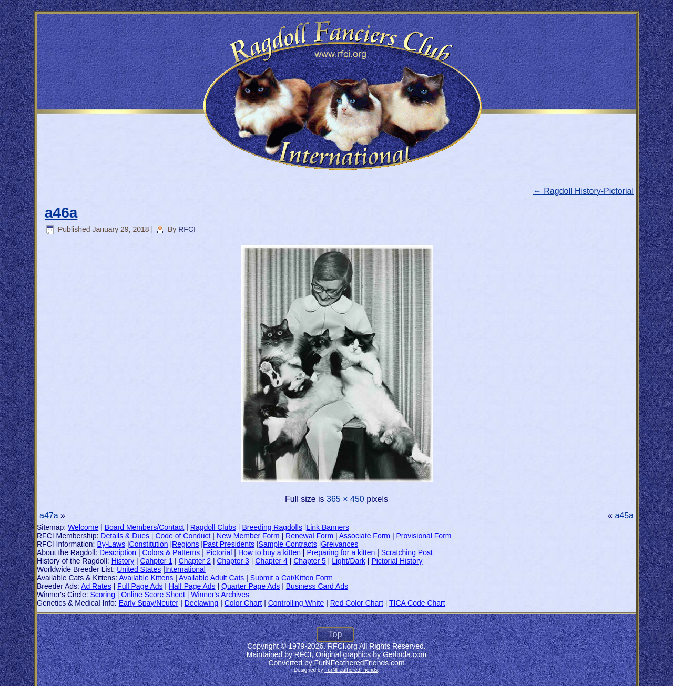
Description (117, 552)
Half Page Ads (192, 586)
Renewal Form (309, 535)
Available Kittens (146, 578)
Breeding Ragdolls (272, 527)
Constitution (148, 544)
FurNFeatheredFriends (351, 670)
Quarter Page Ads (250, 586)
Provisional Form (423, 535)
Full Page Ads (139, 586)
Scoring (102, 594)
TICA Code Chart (417, 603)
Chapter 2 (195, 561)
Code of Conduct (182, 535)
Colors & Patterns (171, 552)
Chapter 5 (309, 561)
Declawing (202, 603)
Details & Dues (124, 535)
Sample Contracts (288, 544)
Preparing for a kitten (341, 552)
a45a (624, 515)
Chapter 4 (271, 561)
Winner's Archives (220, 594)
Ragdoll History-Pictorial (583, 191)
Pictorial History (396, 561)
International (185, 569)
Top (335, 634)
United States (139, 569)
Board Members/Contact (145, 527)
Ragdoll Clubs (213, 527)
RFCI (187, 229)
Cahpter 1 (156, 561)
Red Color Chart (356, 603)
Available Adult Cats (211, 578)
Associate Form (364, 535)
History (123, 561)
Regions (185, 544)
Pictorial (219, 552)
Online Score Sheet (153, 594)
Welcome (83, 527)
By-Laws (111, 544)
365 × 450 (345, 499)
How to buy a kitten (269, 552)
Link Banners (327, 527)
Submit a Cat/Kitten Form (291, 578)
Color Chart (243, 603)
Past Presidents (228, 544)
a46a (61, 212)
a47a (48, 515)
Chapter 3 (233, 561)
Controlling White (296, 603)
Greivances (339, 544)
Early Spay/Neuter (149, 603)
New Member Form (248, 535)
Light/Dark (348, 561)
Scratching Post (407, 552)
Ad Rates (96, 586)
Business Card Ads (317, 586)
